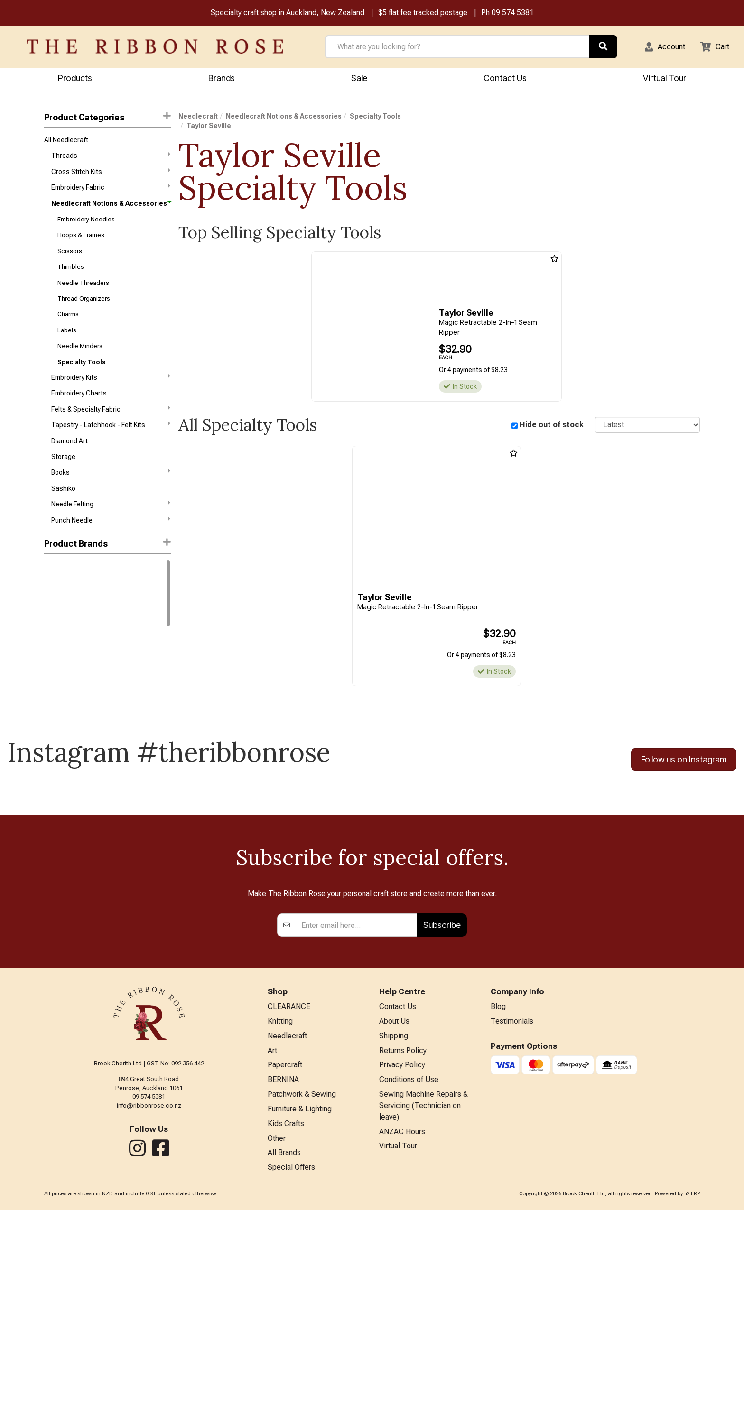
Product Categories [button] (107, 118)
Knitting (280, 1206)
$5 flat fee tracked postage (422, 13)
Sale (359, 79)
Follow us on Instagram (683, 761)
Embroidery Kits (110, 395)
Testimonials (512, 1206)
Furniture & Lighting (300, 1299)
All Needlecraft (66, 142)
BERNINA (283, 1268)
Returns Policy (403, 1237)
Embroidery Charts (79, 413)
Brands (221, 79)
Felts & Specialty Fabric (110, 429)
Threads (110, 158)
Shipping (393, 1221)
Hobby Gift (59, 648)
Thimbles (70, 277)
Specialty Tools (81, 379)
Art (272, 1237)
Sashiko (63, 514)
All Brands (284, 1346)
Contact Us (505, 79)
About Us (394, 1206)
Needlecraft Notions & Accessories (110, 209)
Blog (498, 1190)
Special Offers (291, 1362)
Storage (63, 480)
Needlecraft (198, 117)
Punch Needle (110, 547)
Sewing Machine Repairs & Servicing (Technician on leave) (423, 1296)
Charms (68, 328)
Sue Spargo (61, 682)
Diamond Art (69, 464)
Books (110, 497)
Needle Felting (110, 530)
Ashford (56, 614)
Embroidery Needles (86, 226)
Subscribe (442, 1108)
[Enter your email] (357, 1108)
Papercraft (285, 1252)
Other (277, 1330)
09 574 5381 (513, 13)
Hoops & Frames (80, 243)
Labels (66, 345)
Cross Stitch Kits (110, 175)
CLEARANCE (289, 1190)
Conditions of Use (408, 1268)
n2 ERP (692, 1388)
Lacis (52, 665)
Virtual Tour (664, 79)
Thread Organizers (83, 311)
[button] (659, 47)
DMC (51, 597)
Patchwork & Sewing (302, 1284)
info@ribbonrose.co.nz (149, 1288)
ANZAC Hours (402, 1324)
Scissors (69, 260)
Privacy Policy (402, 1252)
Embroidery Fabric (110, 192)
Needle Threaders (83, 294)
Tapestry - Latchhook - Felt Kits (110, 446)
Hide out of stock (552, 426)
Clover (53, 631)
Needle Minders (79, 362)
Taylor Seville (208, 127)
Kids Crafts (286, 1315)
